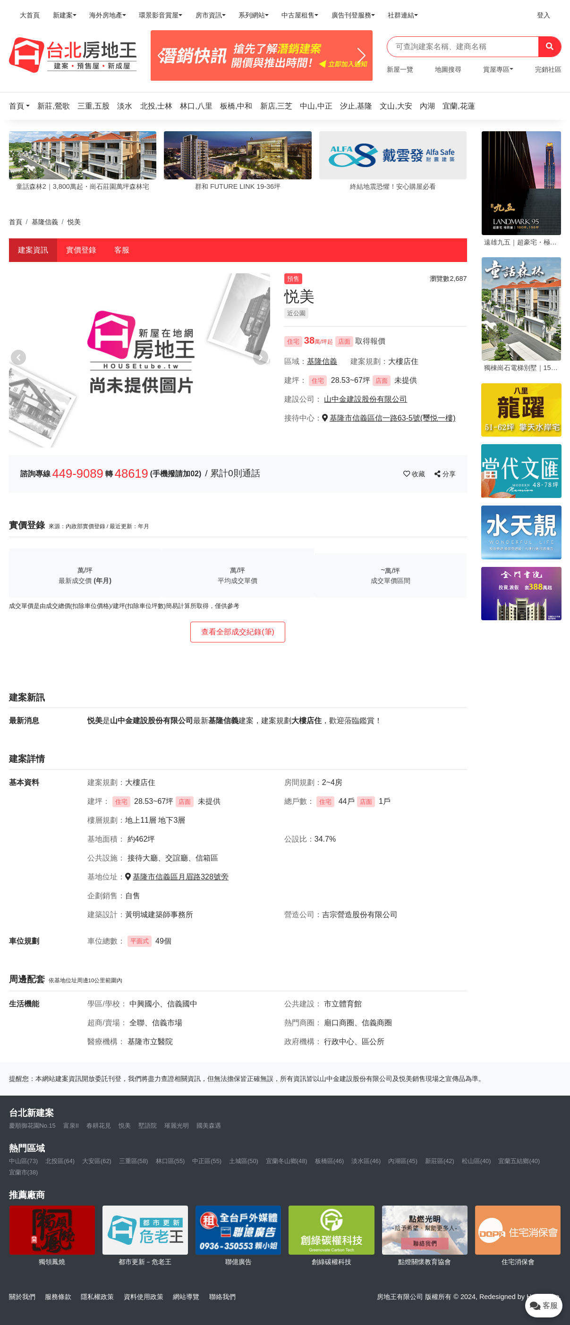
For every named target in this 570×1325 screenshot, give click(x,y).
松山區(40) (476, 1161)
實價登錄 (81, 250)
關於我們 (22, 1296)
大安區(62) (96, 1161)
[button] (22, 106)
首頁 (15, 222)
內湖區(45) (402, 1161)
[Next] (361, 55)
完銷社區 (548, 69)
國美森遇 (208, 1125)
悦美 (125, 1125)
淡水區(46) (366, 1161)
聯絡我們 (222, 1296)
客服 (121, 250)
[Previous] (161, 55)
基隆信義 (45, 222)
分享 (445, 474)
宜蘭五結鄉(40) (519, 1161)
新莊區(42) (439, 1161)
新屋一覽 (400, 69)
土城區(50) (243, 1161)
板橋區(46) (329, 1161)
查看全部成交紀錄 (237, 632)
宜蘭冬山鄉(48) (286, 1161)
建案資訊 (33, 250)
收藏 (415, 474)
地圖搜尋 (448, 69)
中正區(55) (206, 1161)
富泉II (71, 1125)
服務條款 (58, 1296)
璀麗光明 (176, 1125)
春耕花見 (98, 1125)
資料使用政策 (143, 1296)
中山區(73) (23, 1161)
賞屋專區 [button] (496, 69)
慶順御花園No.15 (32, 1125)
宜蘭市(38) (23, 1172)
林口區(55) (170, 1161)
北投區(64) (60, 1161)
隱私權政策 (97, 1296)
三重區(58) (133, 1161)
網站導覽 (186, 1296)
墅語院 (147, 1125)
